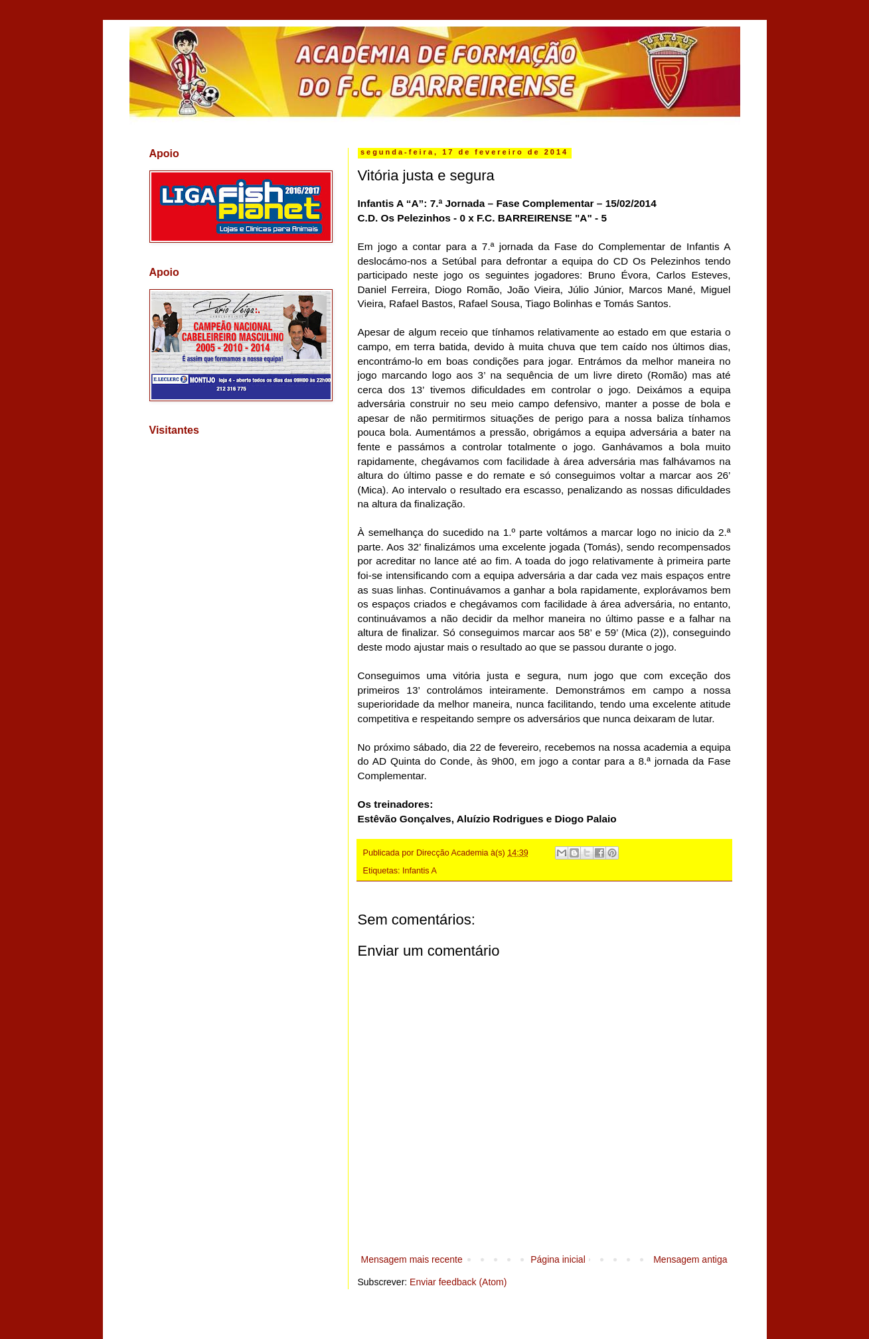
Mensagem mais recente (412, 1259)
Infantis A (419, 870)
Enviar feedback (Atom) (458, 1282)
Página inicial (558, 1259)
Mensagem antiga (690, 1259)
